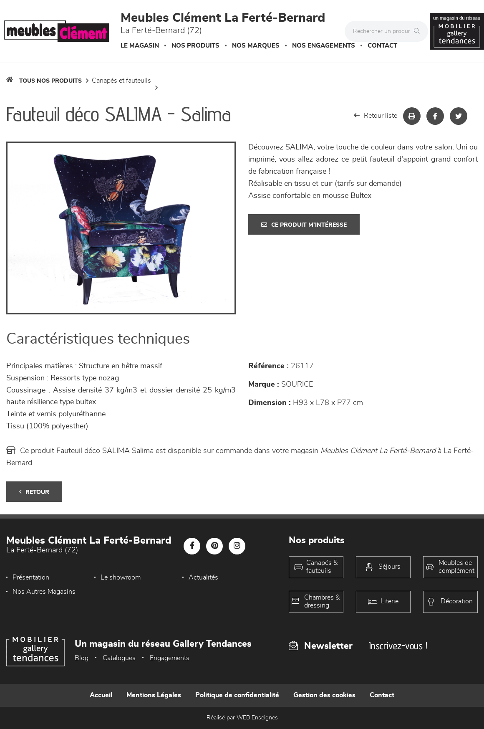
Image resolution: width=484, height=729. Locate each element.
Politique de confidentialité (237, 695)
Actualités (203, 577)
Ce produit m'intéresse (304, 225)
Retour (34, 492)
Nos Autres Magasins (44, 591)
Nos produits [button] (195, 46)
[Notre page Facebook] (192, 546)
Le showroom (121, 577)
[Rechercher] (419, 31)
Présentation (31, 577)
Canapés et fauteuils (121, 80)
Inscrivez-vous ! (398, 646)
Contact (382, 46)
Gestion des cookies (324, 695)
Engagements (169, 658)
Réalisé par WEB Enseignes (242, 718)
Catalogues (119, 658)
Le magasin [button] (140, 46)
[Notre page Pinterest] (214, 546)
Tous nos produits (50, 81)
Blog (81, 658)
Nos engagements (323, 46)
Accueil (101, 695)
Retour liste (375, 115)
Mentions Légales (153, 695)
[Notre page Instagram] (237, 546)
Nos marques (256, 46)
